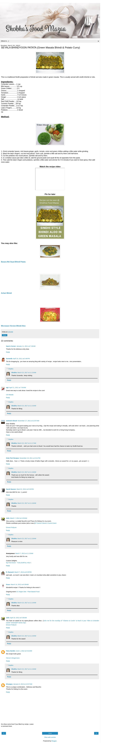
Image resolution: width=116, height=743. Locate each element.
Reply (8, 352)
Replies (10, 369)
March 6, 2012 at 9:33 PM (25, 489)
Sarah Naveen (11, 489)
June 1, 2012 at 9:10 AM (24, 651)
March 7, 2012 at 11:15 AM (24, 553)
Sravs (8, 584)
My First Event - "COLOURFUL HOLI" (18, 563)
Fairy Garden (10, 651)
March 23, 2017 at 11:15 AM (26, 372)
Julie (7, 518)
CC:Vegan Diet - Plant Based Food (27, 591)
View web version (50, 737)
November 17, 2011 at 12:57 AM (28, 421)
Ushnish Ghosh (11, 421)
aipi (7, 387)
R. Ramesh (10, 572)
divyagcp (9, 684)
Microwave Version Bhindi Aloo (13, 326)
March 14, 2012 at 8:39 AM (20, 584)
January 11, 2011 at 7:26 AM (25, 346)
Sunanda (9, 358)
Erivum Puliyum (11, 527)
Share (4, 335)
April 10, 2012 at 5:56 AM (18, 618)
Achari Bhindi (6, 293)
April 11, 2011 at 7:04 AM (17, 387)
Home (50, 733)
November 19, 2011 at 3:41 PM (30, 458)
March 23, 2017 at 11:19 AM (26, 603)
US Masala (9, 394)
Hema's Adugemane (12, 658)
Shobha (14, 372)
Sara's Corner (11, 346)
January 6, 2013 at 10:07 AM (22, 684)
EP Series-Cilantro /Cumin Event (45, 523)
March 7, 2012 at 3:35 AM (18, 518)
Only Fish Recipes (12, 458)
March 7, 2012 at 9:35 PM (22, 572)
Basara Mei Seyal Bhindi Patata (13, 262)
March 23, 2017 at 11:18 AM (26, 472)
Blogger (54, 741)
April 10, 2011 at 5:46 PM (21, 358)
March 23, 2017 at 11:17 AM (26, 443)
